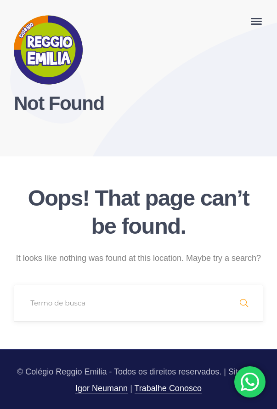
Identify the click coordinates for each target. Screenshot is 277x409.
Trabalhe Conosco (168, 388)
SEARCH (244, 303)
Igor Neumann (101, 388)
